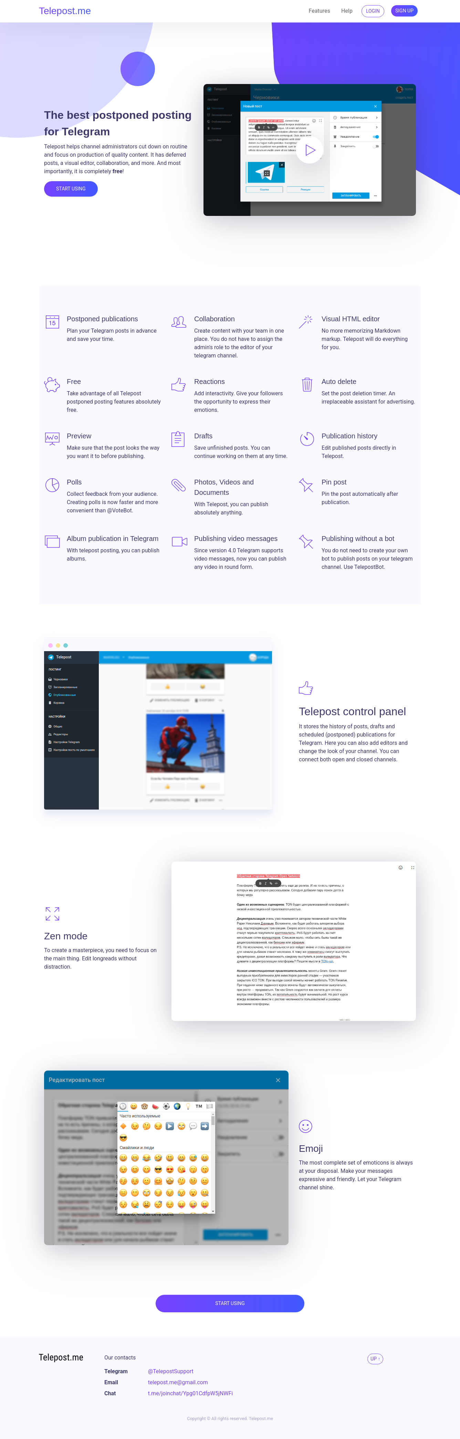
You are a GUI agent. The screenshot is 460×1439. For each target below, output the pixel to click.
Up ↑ (375, 1359)
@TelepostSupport (171, 1371)
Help (347, 11)
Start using (71, 188)
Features (319, 11)
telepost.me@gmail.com (178, 1382)
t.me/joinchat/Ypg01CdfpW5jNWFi (190, 1393)
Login (373, 11)
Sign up (404, 10)
